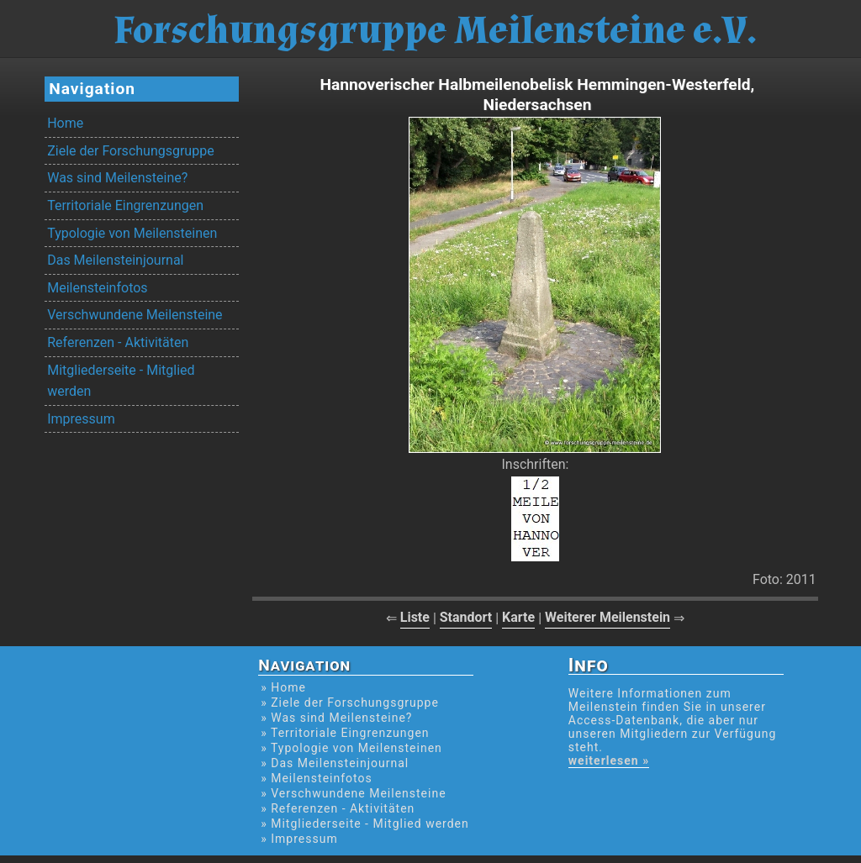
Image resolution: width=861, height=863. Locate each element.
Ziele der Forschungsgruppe (130, 151)
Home (65, 123)
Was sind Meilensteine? (117, 178)
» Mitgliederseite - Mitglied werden (365, 823)
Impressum (81, 419)
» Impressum (299, 838)
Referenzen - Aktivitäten (117, 342)
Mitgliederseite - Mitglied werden (120, 381)
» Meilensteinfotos (316, 778)
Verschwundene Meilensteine (134, 315)
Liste (415, 617)
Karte (518, 617)
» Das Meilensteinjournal (335, 763)
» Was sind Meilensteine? (336, 717)
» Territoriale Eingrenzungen (345, 732)
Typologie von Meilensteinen (132, 233)
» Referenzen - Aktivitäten (338, 808)
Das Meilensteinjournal (115, 260)
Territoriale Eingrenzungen (125, 205)
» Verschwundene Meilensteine (353, 793)
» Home (283, 687)
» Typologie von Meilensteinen (351, 748)
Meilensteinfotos (97, 288)
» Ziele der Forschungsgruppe (350, 702)
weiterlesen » (608, 760)
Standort (466, 617)
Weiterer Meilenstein (607, 617)
